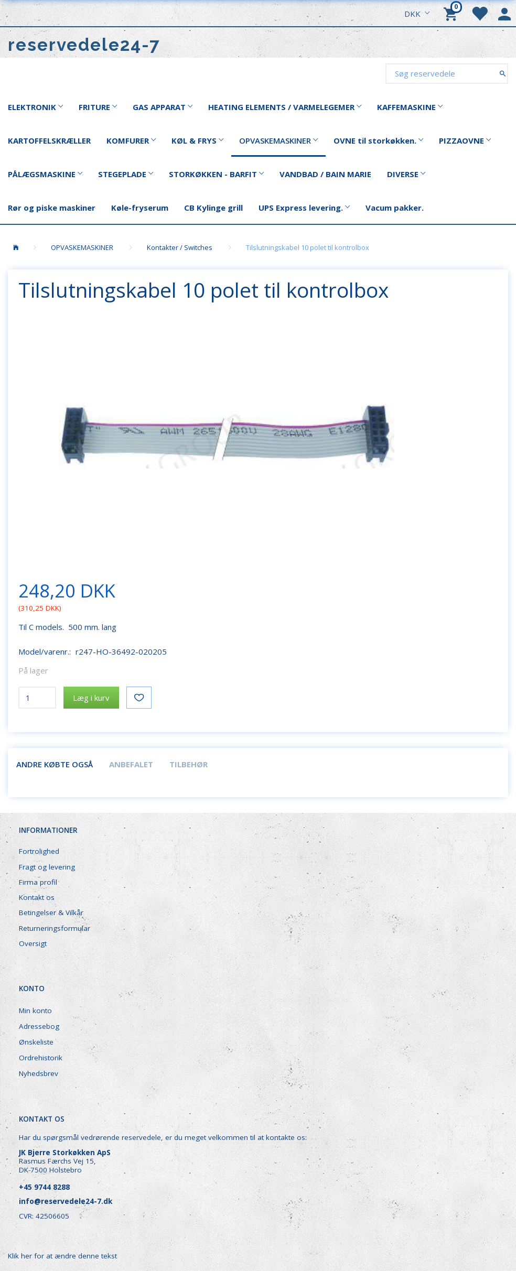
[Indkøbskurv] (452, 13)
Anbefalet (131, 764)
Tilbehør (188, 764)
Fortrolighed (39, 851)
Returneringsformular (54, 928)
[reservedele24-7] (84, 45)
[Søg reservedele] (503, 73)
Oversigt (33, 943)
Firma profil (38, 882)
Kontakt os (37, 897)
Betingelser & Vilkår (51, 912)
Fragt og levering (47, 867)
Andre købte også (54, 764)
